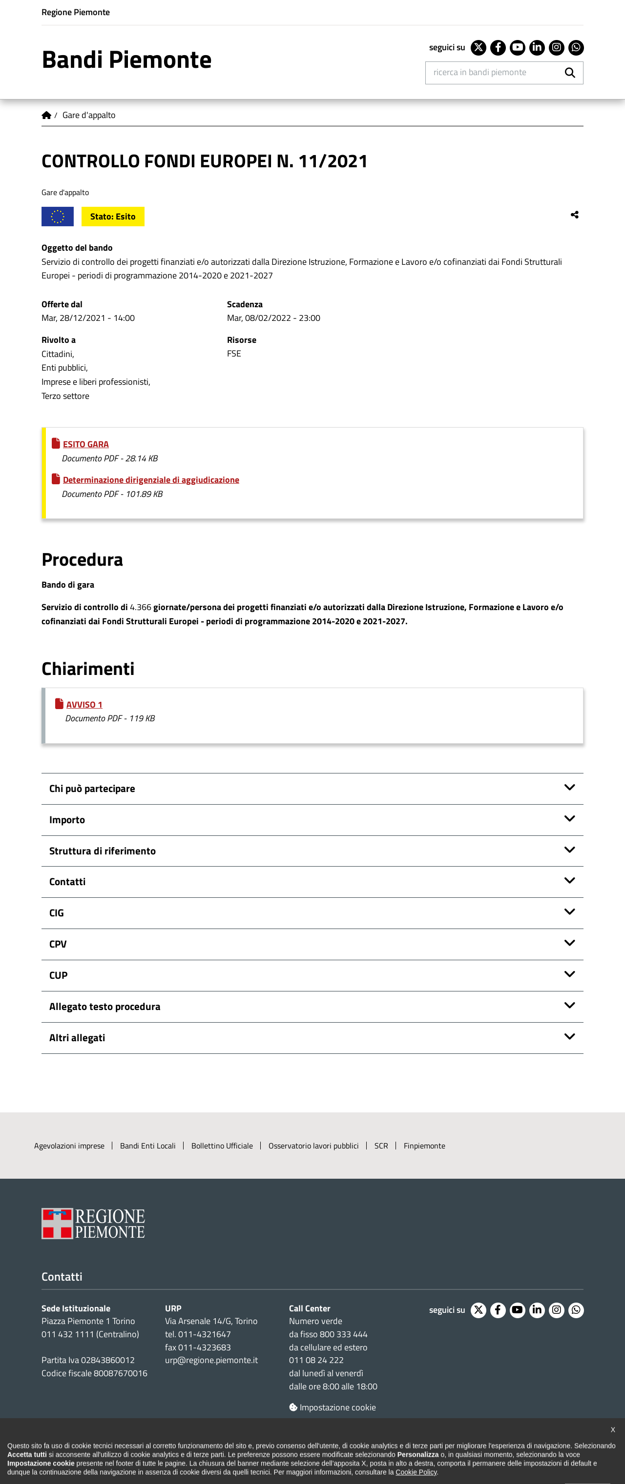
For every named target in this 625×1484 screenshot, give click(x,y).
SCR (381, 1145)
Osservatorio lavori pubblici (314, 1145)
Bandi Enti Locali (148, 1145)
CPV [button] (58, 943)
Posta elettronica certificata (486, 1451)
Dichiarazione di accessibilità (89, 1451)
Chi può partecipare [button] (92, 788)
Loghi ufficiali (315, 1451)
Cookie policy (256, 1451)
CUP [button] (58, 975)
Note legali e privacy (185, 1451)
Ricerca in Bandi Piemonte (480, 72)
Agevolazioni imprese (69, 1145)
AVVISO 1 (84, 704)
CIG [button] (56, 912)
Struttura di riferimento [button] (102, 850)
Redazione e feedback (389, 1451)
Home (46, 115)
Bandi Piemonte (127, 59)
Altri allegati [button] (77, 1037)
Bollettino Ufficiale (222, 1145)
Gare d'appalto (89, 114)
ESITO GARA (86, 444)
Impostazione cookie (332, 1407)
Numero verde (315, 1320)
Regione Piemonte (76, 12)
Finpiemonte (424, 1145)
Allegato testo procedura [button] (105, 1006)
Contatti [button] (67, 881)
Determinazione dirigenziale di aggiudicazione (151, 479)
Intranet (562, 1451)
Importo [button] (67, 819)
